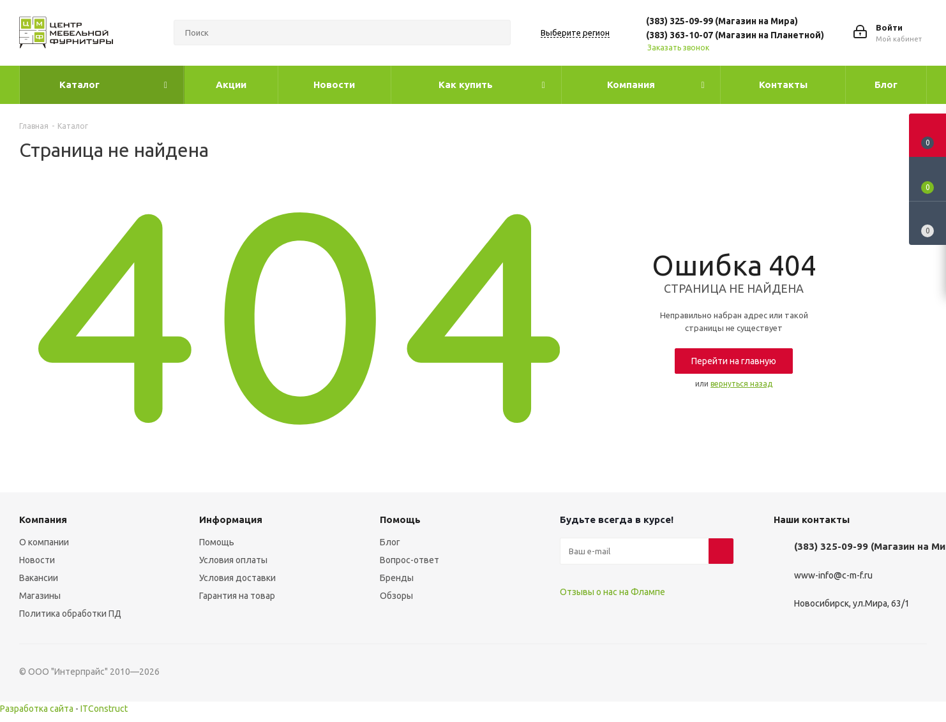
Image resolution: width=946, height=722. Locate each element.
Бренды (397, 578)
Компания (43, 519)
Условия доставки (237, 578)
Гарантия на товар (237, 596)
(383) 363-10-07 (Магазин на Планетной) (735, 35)
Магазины (40, 596)
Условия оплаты (233, 560)
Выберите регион (575, 32)
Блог (390, 542)
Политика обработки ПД (70, 613)
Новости (37, 560)
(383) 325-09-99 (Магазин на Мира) (722, 21)
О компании (44, 542)
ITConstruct (104, 709)
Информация (230, 519)
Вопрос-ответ (409, 560)
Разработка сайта (36, 709)
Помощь (216, 542)
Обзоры (396, 596)
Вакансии (38, 578)
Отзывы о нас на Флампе (612, 592)
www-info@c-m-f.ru (833, 575)
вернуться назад (741, 383)
